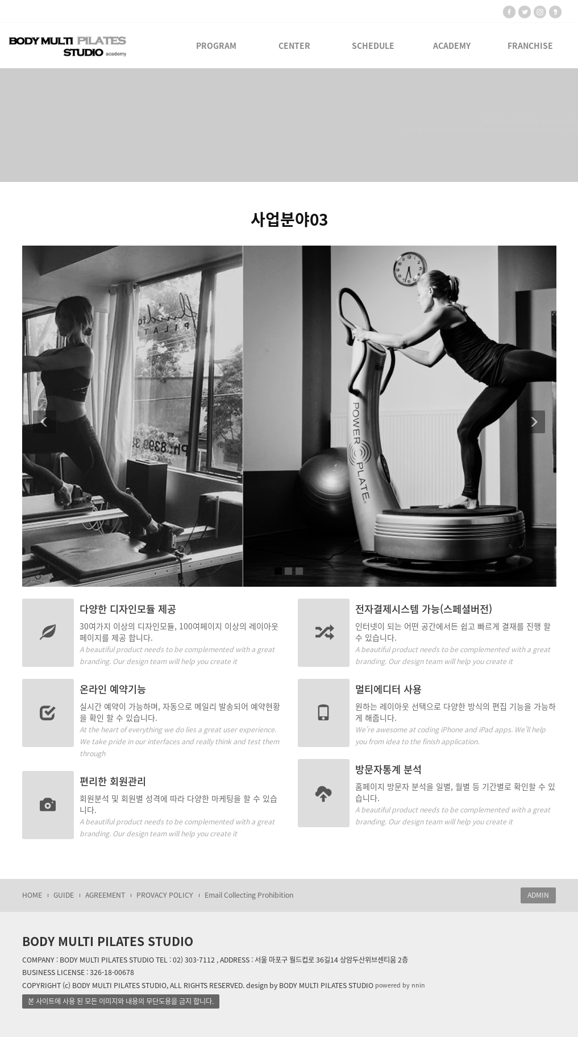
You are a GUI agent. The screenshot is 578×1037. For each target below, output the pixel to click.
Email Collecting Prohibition (249, 895)
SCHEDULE (373, 45)
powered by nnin (400, 985)
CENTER (294, 45)
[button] (41, 416)
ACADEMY (452, 45)
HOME (32, 895)
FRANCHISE (530, 45)
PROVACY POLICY (164, 895)
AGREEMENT (105, 895)
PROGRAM (216, 45)
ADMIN (538, 895)
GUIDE (63, 895)
